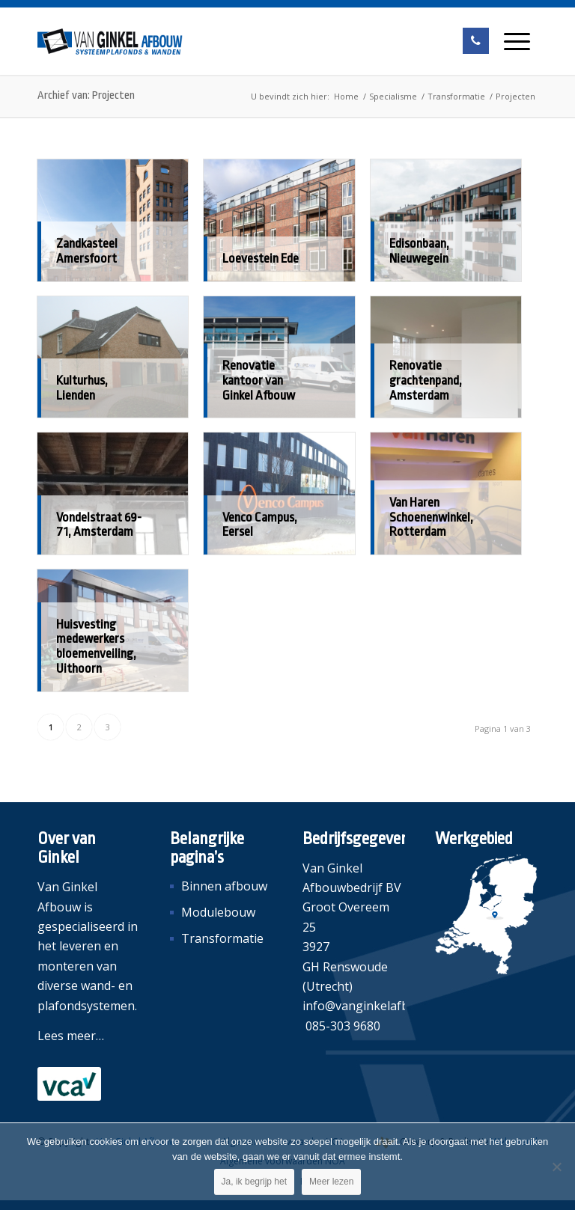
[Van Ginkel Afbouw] (110, 41)
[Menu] (517, 41)
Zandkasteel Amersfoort (87, 251)
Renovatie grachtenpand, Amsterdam (425, 380)
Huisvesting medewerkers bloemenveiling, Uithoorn (96, 646)
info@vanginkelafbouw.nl (373, 1005)
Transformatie (222, 938)
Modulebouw (218, 912)
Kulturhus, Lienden (82, 388)
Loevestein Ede (260, 258)
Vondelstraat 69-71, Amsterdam (99, 525)
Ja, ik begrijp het (254, 1181)
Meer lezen (331, 1181)
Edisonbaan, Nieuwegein (419, 251)
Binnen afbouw (224, 886)
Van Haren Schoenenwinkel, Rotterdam (431, 517)
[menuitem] (517, 41)
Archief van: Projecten (86, 95)
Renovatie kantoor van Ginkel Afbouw (258, 380)
